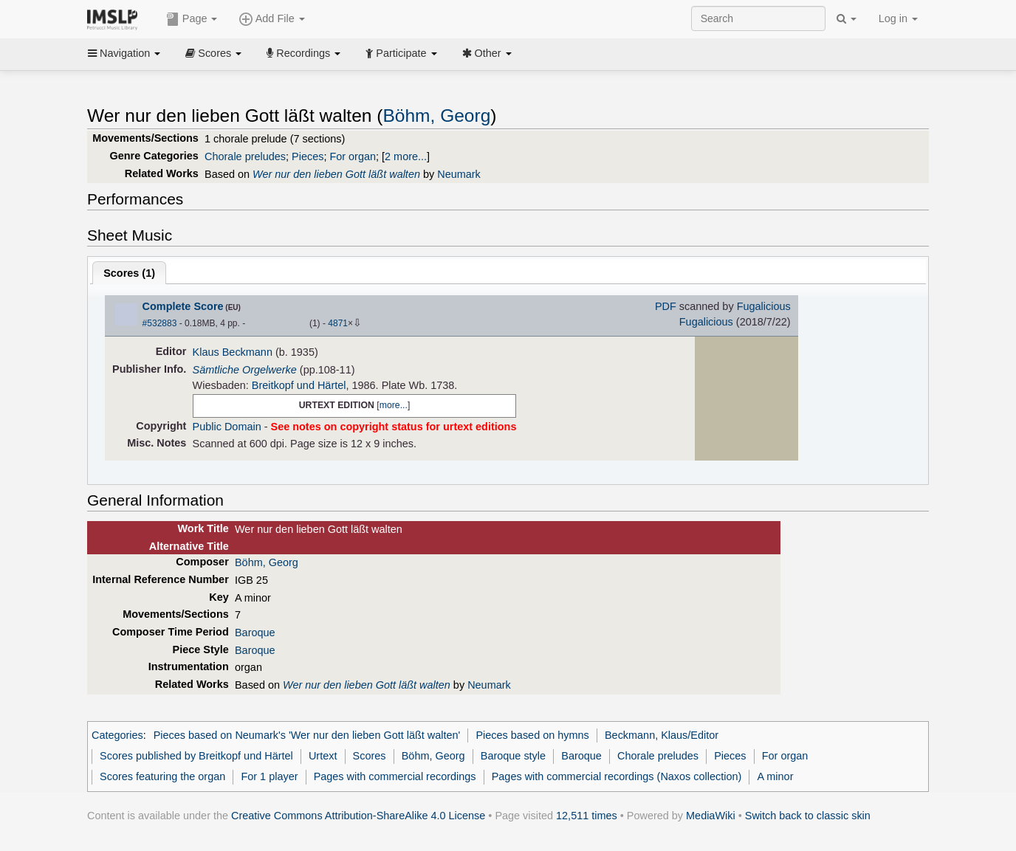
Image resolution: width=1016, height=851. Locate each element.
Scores (213, 53)
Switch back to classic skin (808, 815)
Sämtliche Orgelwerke (245, 370)
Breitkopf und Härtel (299, 385)
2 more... (406, 156)
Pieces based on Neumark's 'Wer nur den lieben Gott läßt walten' (307, 735)
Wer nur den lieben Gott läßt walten (336, 174)
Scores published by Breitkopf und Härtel (196, 756)
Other (487, 53)
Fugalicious (764, 306)
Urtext (323, 756)
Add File (271, 19)
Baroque (255, 632)
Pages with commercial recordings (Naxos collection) (617, 776)
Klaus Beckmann (232, 352)
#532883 (160, 323)
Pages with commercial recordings (395, 776)
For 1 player (269, 776)
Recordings (303, 53)
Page (192, 19)
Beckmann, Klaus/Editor (661, 735)
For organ (352, 156)
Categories (117, 735)
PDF (665, 306)
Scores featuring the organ (162, 776)
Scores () (129, 273)
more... (394, 405)
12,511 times (586, 815)
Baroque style (513, 756)
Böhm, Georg (436, 115)
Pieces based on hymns (532, 735)
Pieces (307, 156)
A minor (776, 776)
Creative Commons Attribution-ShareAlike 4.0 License (358, 815)
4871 (338, 323)
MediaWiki (710, 815)
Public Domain (227, 427)
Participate (400, 53)
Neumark (459, 174)
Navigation (124, 53)
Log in (898, 18)
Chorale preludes (245, 156)
